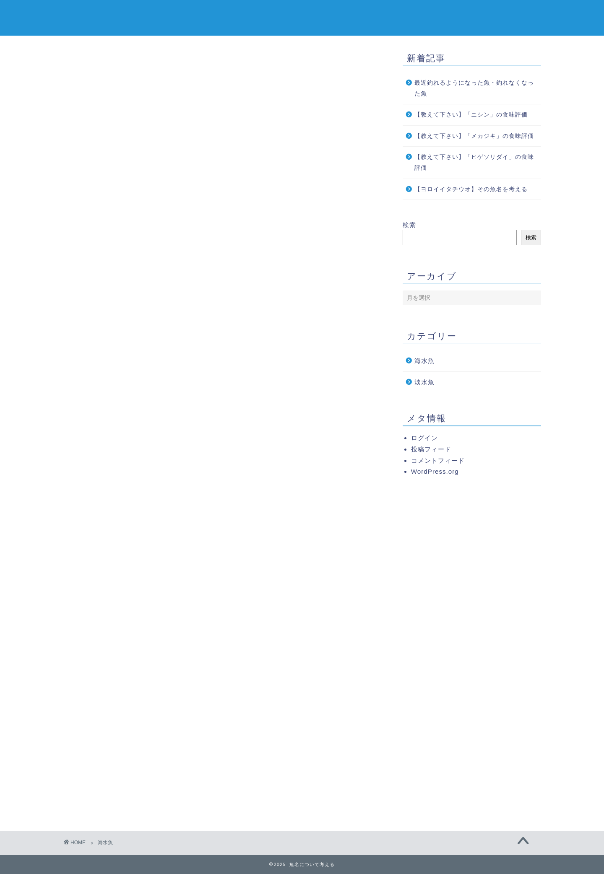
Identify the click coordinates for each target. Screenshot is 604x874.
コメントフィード (438, 460)
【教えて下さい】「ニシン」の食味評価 (474, 115)
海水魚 (424, 360)
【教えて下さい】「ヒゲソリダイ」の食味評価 (474, 162)
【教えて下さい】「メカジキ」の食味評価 (477, 136)
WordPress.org (435, 471)
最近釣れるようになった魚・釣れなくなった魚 (474, 88)
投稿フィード (431, 449)
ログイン (424, 437)
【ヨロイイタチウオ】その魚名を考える (471, 189)
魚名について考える (302, 17)
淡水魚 (424, 382)
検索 (409, 224)
